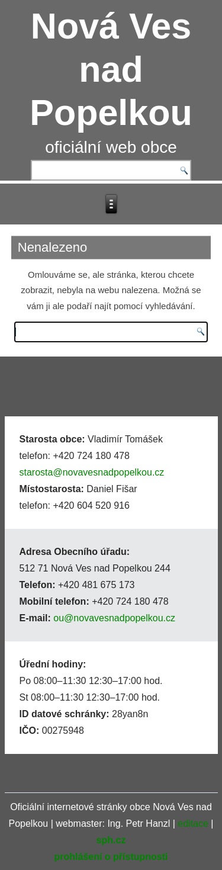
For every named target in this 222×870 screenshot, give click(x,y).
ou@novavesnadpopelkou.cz (114, 618)
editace (193, 823)
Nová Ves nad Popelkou (111, 69)
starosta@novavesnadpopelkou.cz (92, 472)
